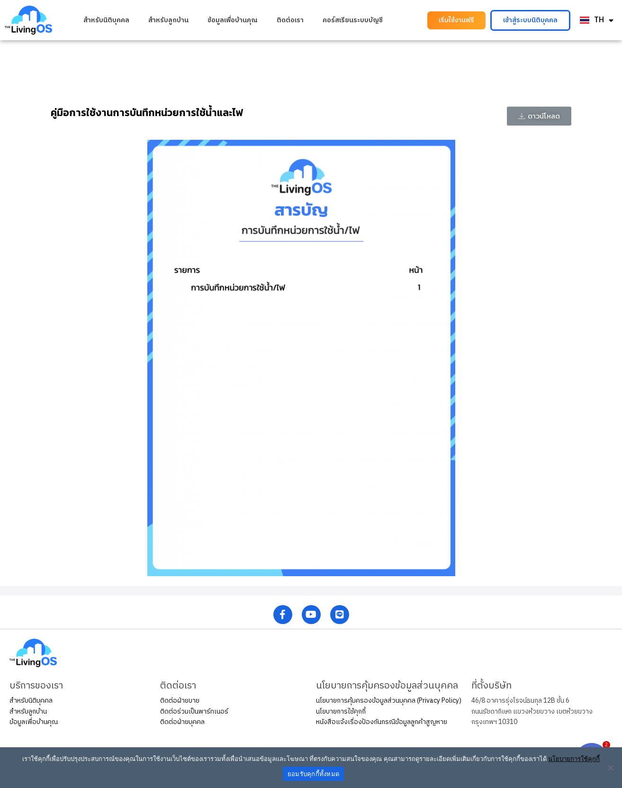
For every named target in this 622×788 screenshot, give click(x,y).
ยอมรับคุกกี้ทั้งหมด (313, 774)
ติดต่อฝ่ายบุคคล (182, 721)
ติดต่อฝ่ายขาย (179, 700)
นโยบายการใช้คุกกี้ (341, 711)
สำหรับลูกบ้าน (168, 20)
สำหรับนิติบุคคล (106, 20)
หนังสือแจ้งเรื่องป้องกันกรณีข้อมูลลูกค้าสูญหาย (381, 721)
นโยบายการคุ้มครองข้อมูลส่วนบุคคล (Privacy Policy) (388, 700)
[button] (456, 20)
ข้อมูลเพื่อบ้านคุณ (232, 20)
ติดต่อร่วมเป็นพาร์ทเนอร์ (194, 711)
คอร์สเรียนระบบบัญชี (353, 20)
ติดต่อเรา (290, 20)
